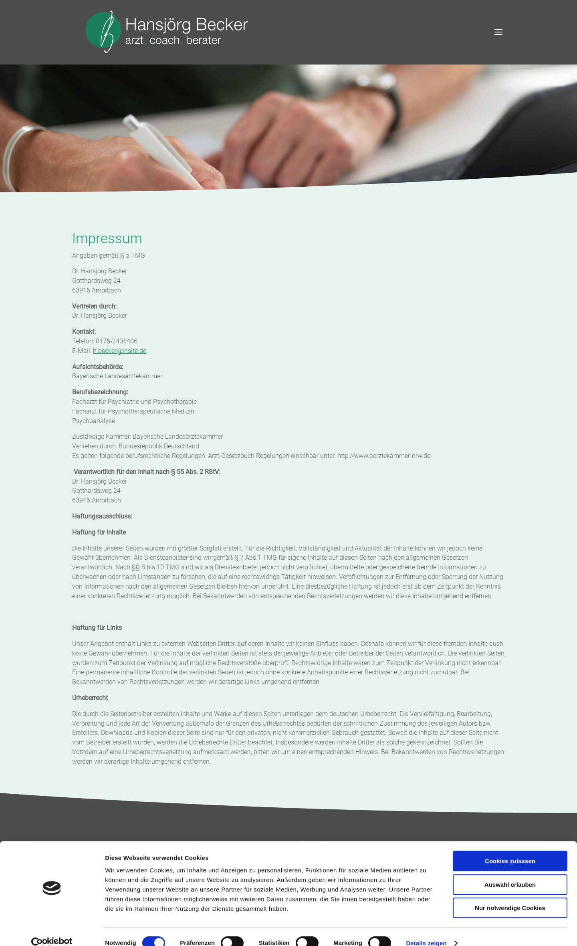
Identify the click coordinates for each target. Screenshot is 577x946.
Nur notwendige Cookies (510, 895)
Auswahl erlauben (510, 871)
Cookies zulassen (510, 848)
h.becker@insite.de (119, 351)
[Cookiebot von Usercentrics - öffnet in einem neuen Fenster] (52, 930)
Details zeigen (426, 930)
